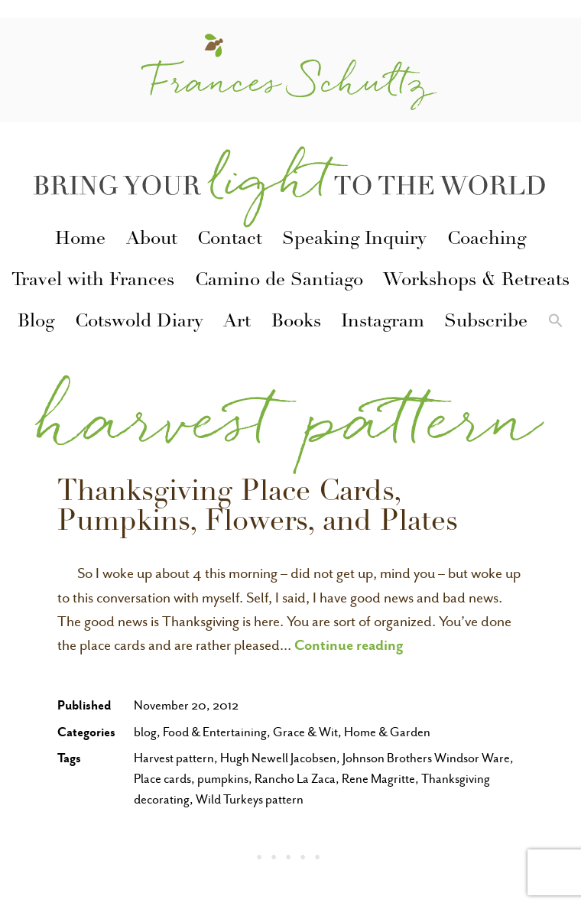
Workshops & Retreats (476, 281)
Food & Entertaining (215, 732)
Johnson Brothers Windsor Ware (426, 758)
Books (296, 322)
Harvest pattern (174, 758)
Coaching (486, 240)
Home (80, 240)
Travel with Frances (92, 281)
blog (145, 732)
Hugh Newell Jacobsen (278, 758)
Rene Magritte (378, 778)
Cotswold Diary (139, 322)
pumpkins (222, 778)
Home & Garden (387, 732)
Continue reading (349, 644)
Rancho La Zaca (295, 778)
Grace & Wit (305, 732)
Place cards (162, 778)
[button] (555, 322)
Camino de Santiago (279, 281)
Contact (229, 240)
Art (237, 322)
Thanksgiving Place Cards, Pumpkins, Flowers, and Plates (257, 508)
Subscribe (485, 322)
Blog (36, 322)
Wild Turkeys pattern (249, 799)
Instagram (382, 322)
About (151, 240)
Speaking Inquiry (354, 240)
